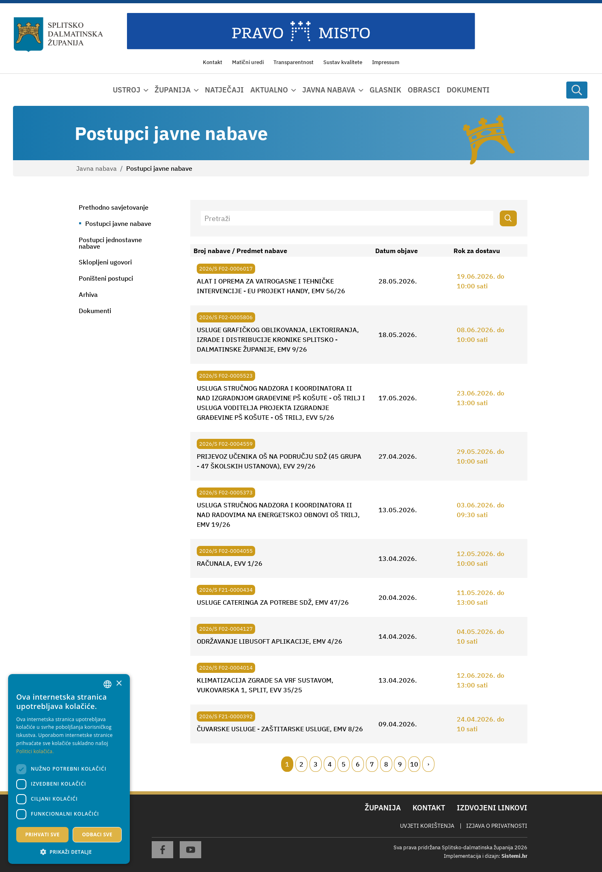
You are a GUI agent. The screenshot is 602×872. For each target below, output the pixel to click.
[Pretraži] (347, 218)
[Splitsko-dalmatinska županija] (58, 34)
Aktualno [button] (269, 90)
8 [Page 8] (386, 764)
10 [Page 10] (414, 764)
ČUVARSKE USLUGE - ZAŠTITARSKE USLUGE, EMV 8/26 (280, 729)
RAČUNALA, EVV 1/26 (229, 563)
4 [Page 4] (330, 764)
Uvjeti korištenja (427, 825)
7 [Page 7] (372, 764)
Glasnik (385, 90)
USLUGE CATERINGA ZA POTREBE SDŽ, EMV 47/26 (273, 602)
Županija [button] (173, 90)
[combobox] (107, 684)
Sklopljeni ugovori (105, 262)
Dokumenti (468, 90)
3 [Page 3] (316, 764)
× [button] (119, 684)
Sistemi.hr (514, 856)
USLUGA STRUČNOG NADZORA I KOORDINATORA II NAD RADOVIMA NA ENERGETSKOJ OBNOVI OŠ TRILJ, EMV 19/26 (278, 514)
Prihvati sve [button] (42, 834)
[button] (69, 852)
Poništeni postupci (106, 278)
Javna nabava (96, 168)
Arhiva (88, 294)
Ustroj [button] (126, 90)
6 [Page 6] (358, 764)
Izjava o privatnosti (496, 825)
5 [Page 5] (344, 764)
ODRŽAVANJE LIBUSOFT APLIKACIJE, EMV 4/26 (269, 641)
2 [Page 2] (301, 764)
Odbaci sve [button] (97, 834)
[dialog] (69, 769)
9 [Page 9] (400, 764)
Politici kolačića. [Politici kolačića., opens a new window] (35, 751)
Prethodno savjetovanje (113, 207)
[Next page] (428, 764)
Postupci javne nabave (118, 223)
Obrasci (424, 90)
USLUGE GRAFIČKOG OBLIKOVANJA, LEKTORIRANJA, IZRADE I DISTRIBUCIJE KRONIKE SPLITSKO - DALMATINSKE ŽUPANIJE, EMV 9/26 (278, 339)
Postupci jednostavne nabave (110, 243)
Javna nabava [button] (328, 90)
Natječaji (224, 90)
